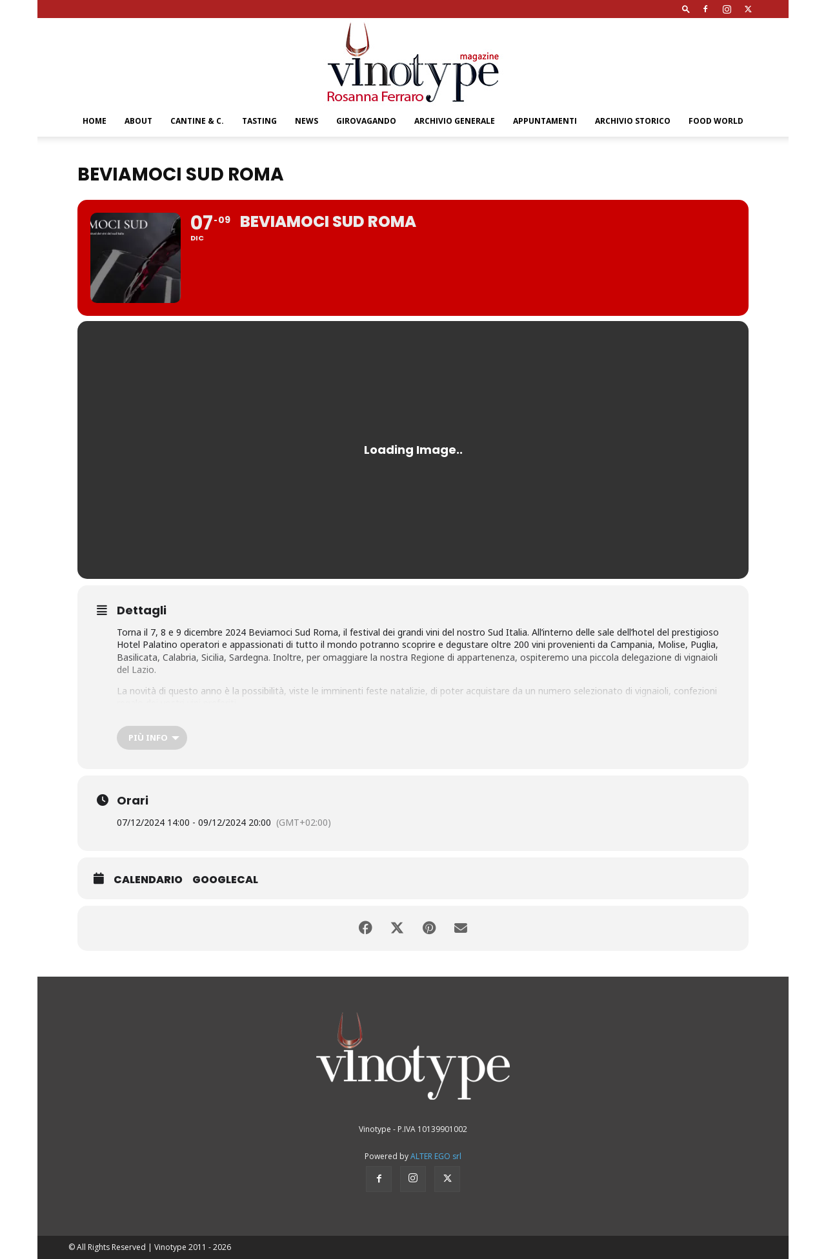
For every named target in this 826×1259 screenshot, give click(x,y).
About (138, 120)
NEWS (306, 120)
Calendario (148, 879)
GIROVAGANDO (366, 120)
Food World (716, 120)
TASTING (259, 120)
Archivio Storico (632, 120)
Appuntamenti (545, 120)
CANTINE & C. (197, 120)
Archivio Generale (454, 120)
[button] (686, 9)
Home (94, 120)
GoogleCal (225, 879)
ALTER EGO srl (435, 1156)
